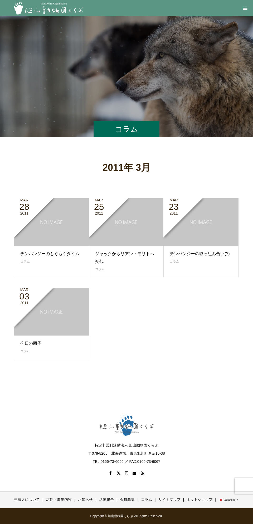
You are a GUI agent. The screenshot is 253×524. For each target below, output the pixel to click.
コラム (25, 261)
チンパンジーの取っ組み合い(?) (200, 253)
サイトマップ (169, 499)
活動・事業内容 (59, 499)
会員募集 (127, 499)
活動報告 (106, 499)
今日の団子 (30, 343)
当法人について (27, 499)
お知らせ (85, 499)
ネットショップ (199, 499)
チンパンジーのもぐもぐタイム (49, 253)
